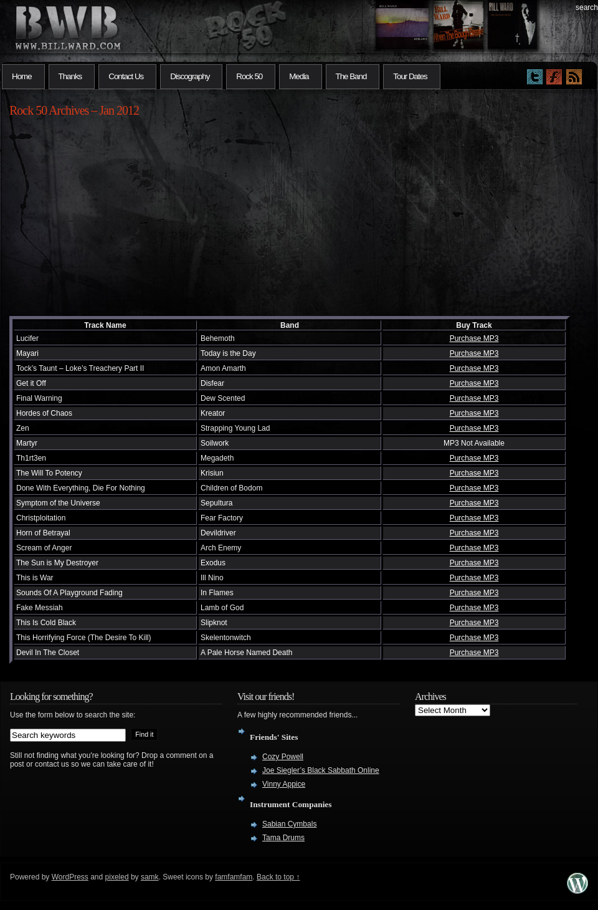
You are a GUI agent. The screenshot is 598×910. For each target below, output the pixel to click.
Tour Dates (410, 76)
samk (150, 877)
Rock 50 (249, 76)
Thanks (70, 76)
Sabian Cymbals (289, 824)
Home (22, 76)
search (587, 7)
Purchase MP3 (474, 338)
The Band (351, 76)
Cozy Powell (282, 756)
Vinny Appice (283, 784)
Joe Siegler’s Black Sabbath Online (320, 770)
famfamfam (233, 877)
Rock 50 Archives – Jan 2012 (74, 110)
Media (298, 76)
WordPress (70, 877)
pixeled (117, 877)
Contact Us (125, 76)
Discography (189, 76)
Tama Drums (283, 837)
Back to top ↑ (278, 877)
